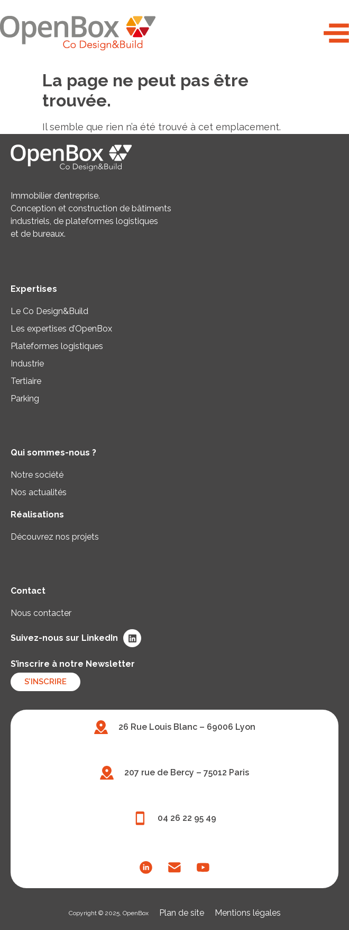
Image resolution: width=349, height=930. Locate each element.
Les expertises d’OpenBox (61, 329)
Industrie (27, 364)
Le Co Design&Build (49, 311)
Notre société (37, 475)
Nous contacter (41, 613)
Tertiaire (26, 381)
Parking (25, 399)
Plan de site (181, 913)
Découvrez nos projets (55, 537)
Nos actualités (39, 492)
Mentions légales (248, 913)
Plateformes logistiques (57, 346)
